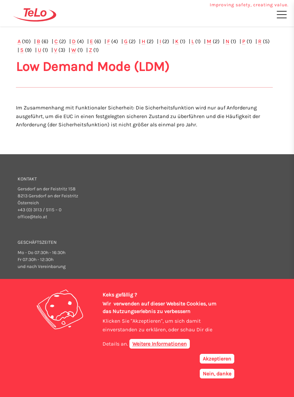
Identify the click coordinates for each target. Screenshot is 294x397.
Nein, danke (217, 376)
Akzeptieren (217, 361)
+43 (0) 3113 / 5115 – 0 (39, 210)
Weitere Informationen (159, 346)
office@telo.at (32, 217)
